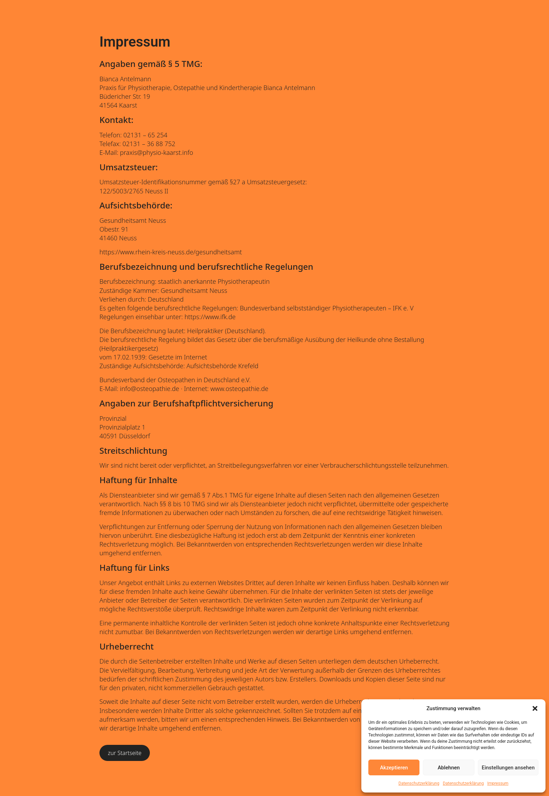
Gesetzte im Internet (177, 357)
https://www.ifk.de (210, 317)
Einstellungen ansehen (508, 767)
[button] (534, 708)
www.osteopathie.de (239, 388)
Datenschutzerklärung (418, 783)
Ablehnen (449, 767)
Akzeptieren (394, 767)
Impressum (497, 783)
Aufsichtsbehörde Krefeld (223, 366)
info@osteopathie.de (149, 388)
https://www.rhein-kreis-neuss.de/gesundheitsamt (170, 252)
